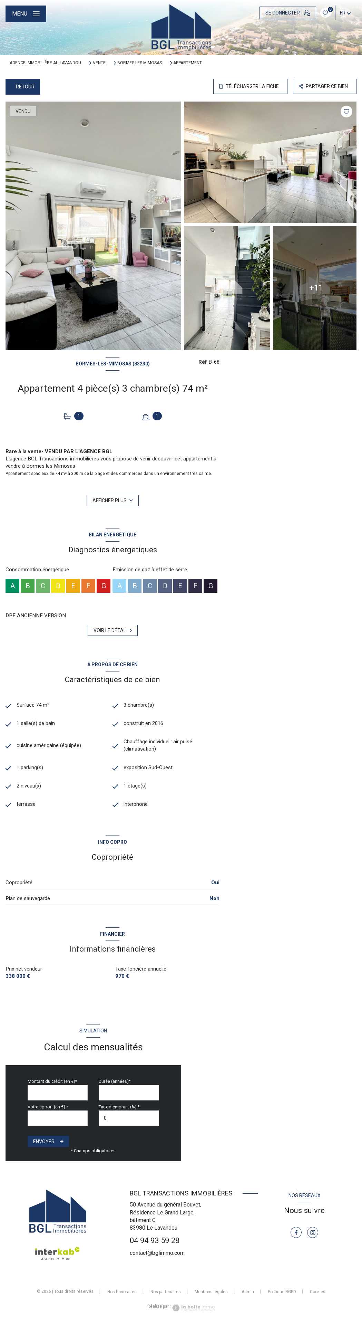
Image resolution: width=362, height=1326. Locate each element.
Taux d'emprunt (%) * (119, 1106)
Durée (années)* (114, 1081)
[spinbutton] (129, 1118)
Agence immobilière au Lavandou (45, 62)
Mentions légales (211, 1291)
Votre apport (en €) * (48, 1106)
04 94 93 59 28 (154, 1240)
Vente (99, 63)
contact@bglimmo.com (157, 1253)
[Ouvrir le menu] (26, 14)
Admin (248, 1291)
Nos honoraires (122, 1291)
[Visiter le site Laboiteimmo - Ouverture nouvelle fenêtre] (193, 1308)
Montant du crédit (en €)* (52, 1081)
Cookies (317, 1292)
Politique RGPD (282, 1291)
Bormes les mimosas (139, 63)
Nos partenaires (165, 1291)
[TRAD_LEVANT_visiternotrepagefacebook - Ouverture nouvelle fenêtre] (296, 1232)
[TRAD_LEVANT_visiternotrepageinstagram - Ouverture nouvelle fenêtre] (312, 1232)
